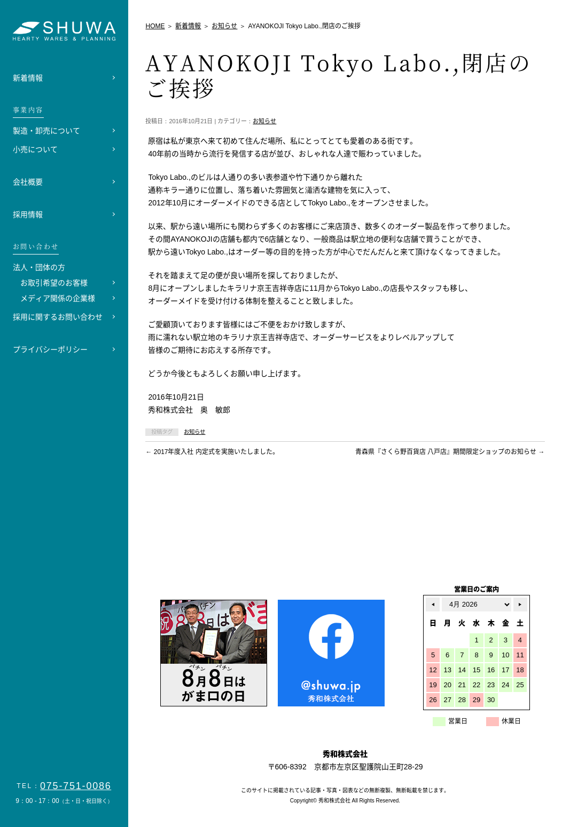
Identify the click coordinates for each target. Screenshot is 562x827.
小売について (35, 149)
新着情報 (28, 78)
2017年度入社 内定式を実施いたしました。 (211, 452)
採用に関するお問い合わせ (58, 317)
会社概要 (28, 182)
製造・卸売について (46, 130)
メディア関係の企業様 (57, 298)
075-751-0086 (76, 786)
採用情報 (28, 214)
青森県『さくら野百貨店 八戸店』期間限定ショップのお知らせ (450, 452)
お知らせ (264, 121)
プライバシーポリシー (50, 349)
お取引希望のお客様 (54, 283)
